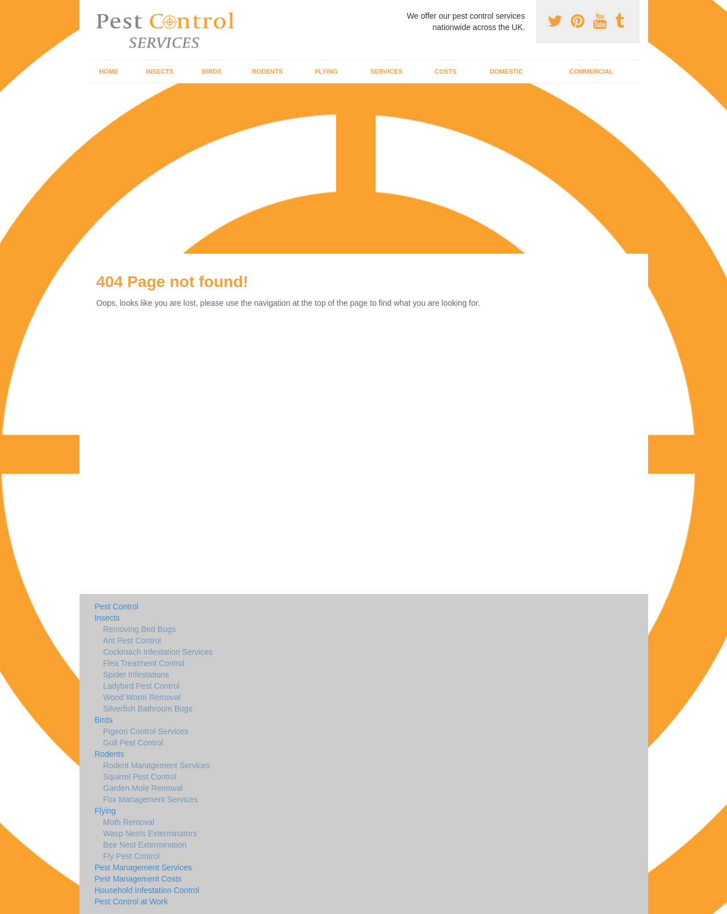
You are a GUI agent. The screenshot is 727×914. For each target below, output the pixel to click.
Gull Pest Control (133, 742)
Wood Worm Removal (142, 697)
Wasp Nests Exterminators (150, 833)
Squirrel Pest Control (140, 776)
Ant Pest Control (132, 640)
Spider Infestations (136, 674)
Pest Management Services (143, 867)
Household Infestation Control (147, 890)
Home (109, 71)
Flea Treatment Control (144, 663)
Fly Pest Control (131, 856)
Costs (445, 71)
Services (386, 71)
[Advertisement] (363, 168)
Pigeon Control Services (146, 731)
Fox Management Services (150, 799)
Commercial (591, 71)
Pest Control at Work (131, 901)
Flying (326, 71)
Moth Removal (128, 822)
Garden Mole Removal (143, 788)
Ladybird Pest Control (141, 685)
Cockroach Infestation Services (158, 651)
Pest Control (117, 606)
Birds (212, 71)
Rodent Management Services (156, 765)
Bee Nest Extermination (145, 844)
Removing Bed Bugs (139, 629)
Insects (160, 71)
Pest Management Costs (138, 878)
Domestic (506, 71)
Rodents (267, 71)
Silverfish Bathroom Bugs (148, 708)
